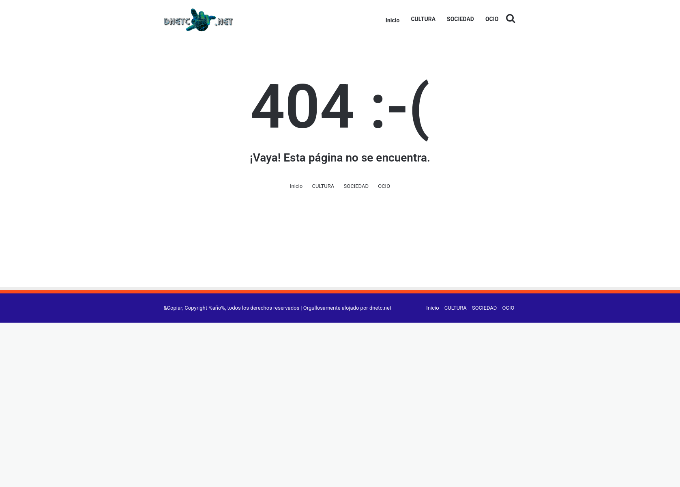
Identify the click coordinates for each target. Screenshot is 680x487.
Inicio (393, 20)
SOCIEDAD (460, 19)
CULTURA (423, 19)
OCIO (492, 19)
